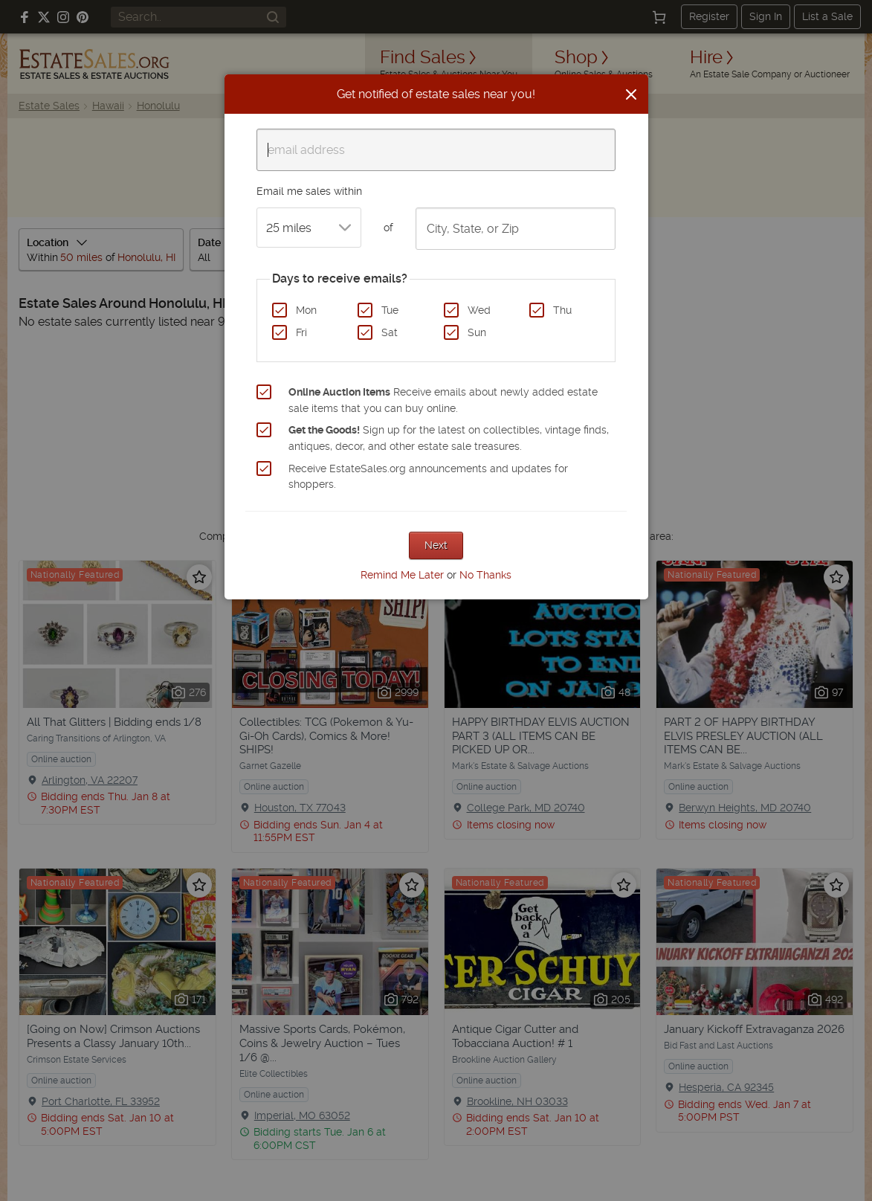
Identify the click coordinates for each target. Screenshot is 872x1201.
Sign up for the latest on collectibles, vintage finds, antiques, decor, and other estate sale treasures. (448, 438)
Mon (306, 310)
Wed (479, 310)
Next (436, 545)
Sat (389, 332)
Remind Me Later (402, 575)
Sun (477, 332)
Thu (562, 310)
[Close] (631, 94)
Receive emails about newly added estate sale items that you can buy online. (443, 400)
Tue (389, 310)
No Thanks (485, 575)
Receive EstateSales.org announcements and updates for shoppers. (428, 477)
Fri (301, 332)
